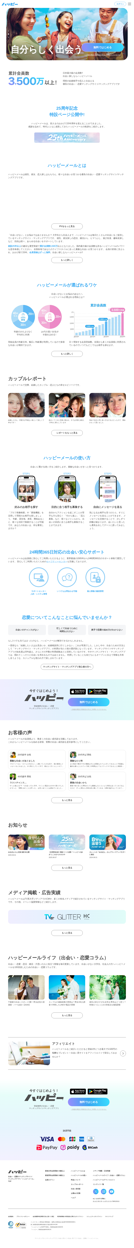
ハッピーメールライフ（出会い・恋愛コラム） (109, 1175)
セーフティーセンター (56, 561)
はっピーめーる (97, 1201)
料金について (75, 1180)
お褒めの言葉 (75, 1193)
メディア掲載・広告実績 (101, 1171)
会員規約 (10, 1216)
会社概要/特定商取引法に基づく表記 (43, 1216)
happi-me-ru (115, 1201)
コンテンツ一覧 (98, 1184)
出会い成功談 (75, 1189)
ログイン (120, 4)
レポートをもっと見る (67, 433)
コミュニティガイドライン (94, 1216)
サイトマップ (109, 1216)
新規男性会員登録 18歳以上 (55, 1175)
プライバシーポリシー (23, 1216)
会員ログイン (50, 1180)
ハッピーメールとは (78, 1171)
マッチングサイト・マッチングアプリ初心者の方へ (67, 667)
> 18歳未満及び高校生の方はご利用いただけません (103, 55)
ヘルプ (73, 1198)
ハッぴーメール (107, 1201)
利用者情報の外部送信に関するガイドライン (70, 1216)
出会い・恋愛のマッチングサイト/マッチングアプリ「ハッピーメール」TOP (21, 1179)
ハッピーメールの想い (79, 1175)
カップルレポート (77, 1184)
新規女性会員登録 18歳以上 (55, 1171)
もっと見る (67, 800)
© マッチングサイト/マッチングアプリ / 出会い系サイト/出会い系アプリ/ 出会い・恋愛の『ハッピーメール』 (67, 1238)
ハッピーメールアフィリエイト (104, 1180)
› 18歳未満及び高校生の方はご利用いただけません (89, 709)
